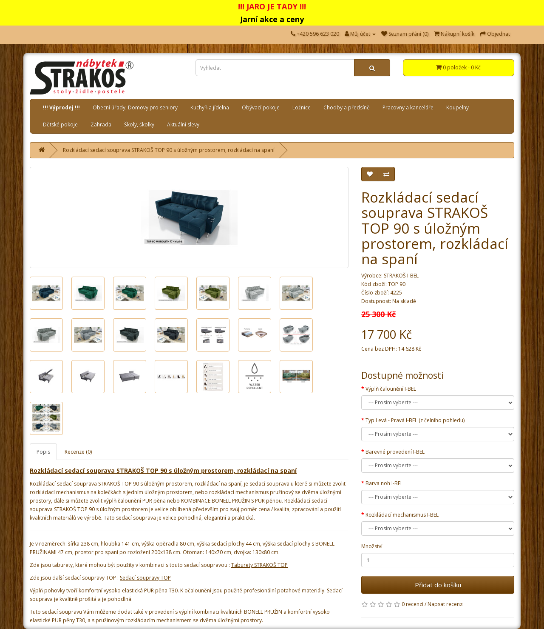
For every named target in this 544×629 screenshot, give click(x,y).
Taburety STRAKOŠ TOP (259, 565)
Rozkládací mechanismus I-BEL (402, 514)
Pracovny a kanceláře (408, 107)
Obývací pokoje (261, 107)
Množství (371, 546)
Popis (43, 451)
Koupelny (457, 107)
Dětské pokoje (60, 124)
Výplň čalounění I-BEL (391, 388)
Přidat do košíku (438, 584)
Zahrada (101, 124)
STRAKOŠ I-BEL (401, 275)
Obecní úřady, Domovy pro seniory (135, 107)
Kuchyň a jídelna (209, 107)
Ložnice (301, 107)
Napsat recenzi (446, 604)
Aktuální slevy (183, 124)
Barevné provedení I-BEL (395, 451)
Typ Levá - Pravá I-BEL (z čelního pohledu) (415, 420)
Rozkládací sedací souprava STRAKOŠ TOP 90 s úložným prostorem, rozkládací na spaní (169, 150)
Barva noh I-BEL (384, 483)
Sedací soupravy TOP (145, 577)
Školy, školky (139, 124)
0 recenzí (412, 604)
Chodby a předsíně (346, 107)
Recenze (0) (78, 451)
